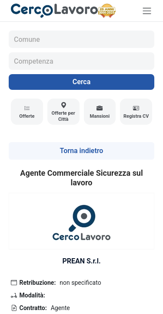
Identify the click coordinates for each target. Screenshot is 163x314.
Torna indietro (81, 151)
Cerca (82, 82)
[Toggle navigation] (147, 10)
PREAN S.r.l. (81, 261)
